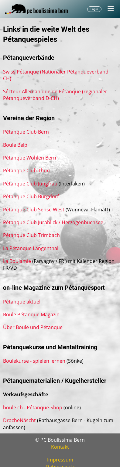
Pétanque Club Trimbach (31, 235)
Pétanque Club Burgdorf (31, 196)
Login (94, 9)
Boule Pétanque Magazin (31, 314)
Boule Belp (15, 145)
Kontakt (60, 447)
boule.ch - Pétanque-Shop (32, 407)
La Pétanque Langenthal (30, 248)
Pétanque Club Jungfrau (30, 183)
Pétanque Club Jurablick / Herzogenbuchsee (53, 222)
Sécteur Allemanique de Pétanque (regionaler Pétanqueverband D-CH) (55, 95)
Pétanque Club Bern (26, 131)
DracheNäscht (19, 420)
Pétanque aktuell (22, 301)
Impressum (60, 459)
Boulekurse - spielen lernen (34, 360)
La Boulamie (17, 261)
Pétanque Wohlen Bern (29, 157)
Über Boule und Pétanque (33, 327)
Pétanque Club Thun (26, 170)
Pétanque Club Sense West (33, 209)
